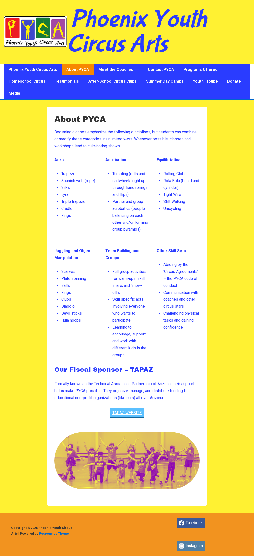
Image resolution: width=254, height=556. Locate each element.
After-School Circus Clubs (112, 81)
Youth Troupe (205, 81)
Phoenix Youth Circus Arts (137, 32)
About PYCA (77, 69)
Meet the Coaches (119, 69)
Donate (234, 81)
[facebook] (191, 523)
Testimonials (67, 81)
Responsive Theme (54, 533)
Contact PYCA (161, 69)
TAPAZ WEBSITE (127, 412)
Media (14, 93)
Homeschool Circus (27, 81)
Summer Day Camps (165, 81)
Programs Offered (200, 69)
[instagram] (191, 546)
